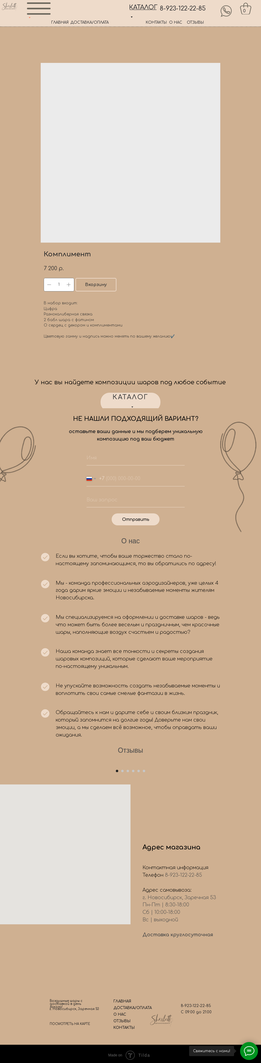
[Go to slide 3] (128, 861)
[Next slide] (249, 807)
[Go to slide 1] (117, 861)
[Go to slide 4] (133, 861)
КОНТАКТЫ (156, 22)
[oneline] (136, 499)
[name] (136, 457)
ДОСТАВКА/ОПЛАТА (90, 22)
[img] (226, 11)
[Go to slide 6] (144, 861)
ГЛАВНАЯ (60, 22)
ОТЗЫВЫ (195, 22)
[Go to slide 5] (138, 861)
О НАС (175, 22)
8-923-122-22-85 (183, 8)
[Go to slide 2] (122, 861)
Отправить (135, 519)
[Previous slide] (12, 807)
